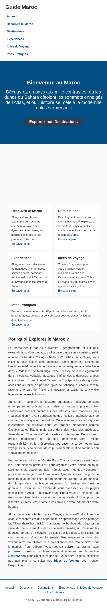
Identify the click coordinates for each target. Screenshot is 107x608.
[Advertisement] (53, 176)
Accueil (12, 16)
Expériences (15, 39)
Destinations (15, 31)
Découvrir (26, 587)
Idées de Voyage (18, 46)
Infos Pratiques (17, 54)
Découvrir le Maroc (20, 24)
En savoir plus (20, 243)
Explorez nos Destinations (53, 122)
